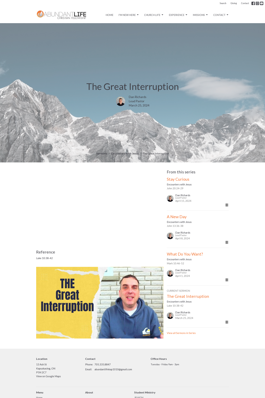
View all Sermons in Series (181, 332)
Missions (200, 15)
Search (223, 3)
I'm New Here (128, 15)
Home (109, 14)
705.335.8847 (102, 364)
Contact (245, 3)
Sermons (101, 153)
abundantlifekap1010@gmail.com (113, 369)
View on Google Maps (48, 376)
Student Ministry (144, 392)
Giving (234, 3)
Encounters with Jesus (125, 153)
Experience (178, 15)
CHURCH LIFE (154, 15)
